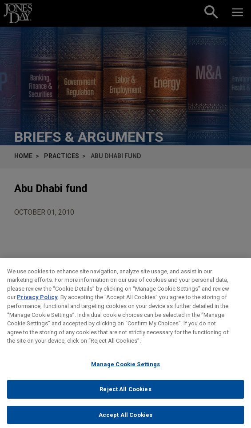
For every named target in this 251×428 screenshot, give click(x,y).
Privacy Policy (37, 301)
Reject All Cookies (125, 393)
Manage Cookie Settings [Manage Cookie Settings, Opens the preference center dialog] (125, 368)
